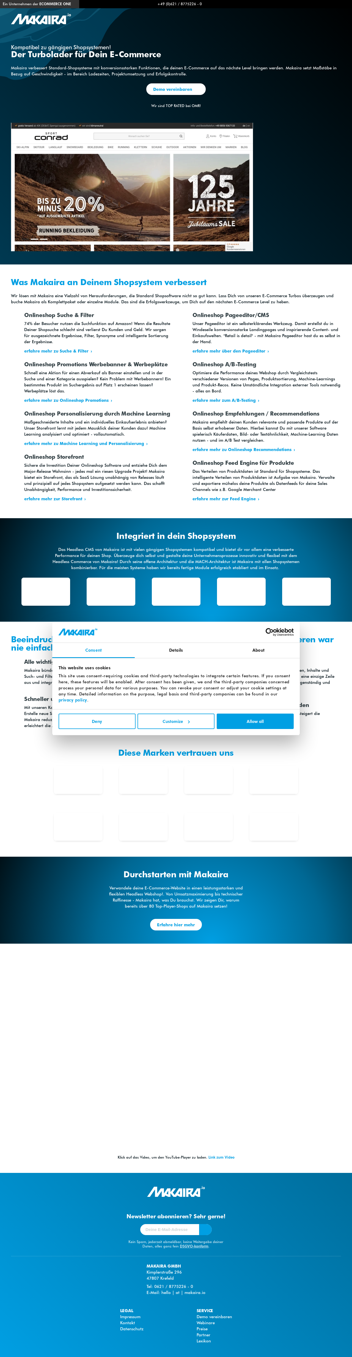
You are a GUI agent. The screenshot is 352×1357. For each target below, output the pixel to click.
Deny (97, 721)
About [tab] (258, 650)
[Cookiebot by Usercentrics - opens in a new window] (270, 632)
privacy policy (73, 700)
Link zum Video (221, 1157)
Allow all (255, 721)
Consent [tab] (93, 650)
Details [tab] (176, 650)
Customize (176, 721)
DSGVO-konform (194, 1246)
